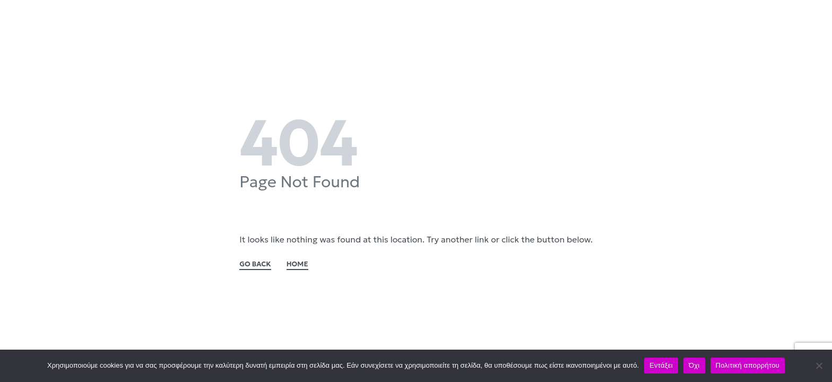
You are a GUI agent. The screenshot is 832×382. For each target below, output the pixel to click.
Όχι (694, 365)
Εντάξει (661, 365)
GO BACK (255, 264)
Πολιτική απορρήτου (747, 365)
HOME (297, 264)
